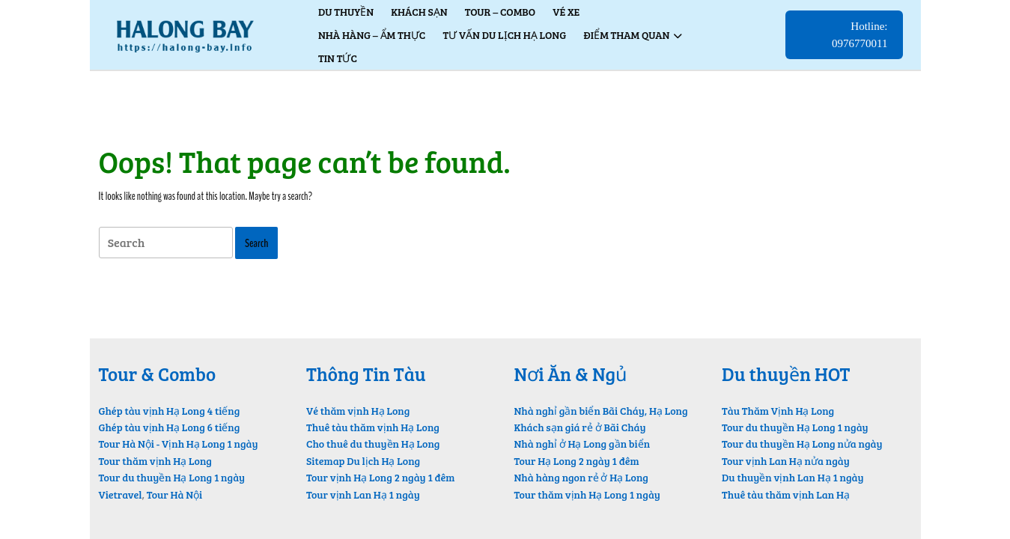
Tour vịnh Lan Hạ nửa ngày (786, 461)
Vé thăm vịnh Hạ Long (358, 411)
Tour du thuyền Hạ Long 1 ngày (172, 477)
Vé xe (566, 11)
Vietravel (120, 494)
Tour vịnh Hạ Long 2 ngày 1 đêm (380, 477)
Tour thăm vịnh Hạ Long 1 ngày (587, 494)
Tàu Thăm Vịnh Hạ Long (778, 411)
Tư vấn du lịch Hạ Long (504, 35)
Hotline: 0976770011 (867, 39)
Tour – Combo (500, 11)
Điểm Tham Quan (626, 35)
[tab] (166, 243)
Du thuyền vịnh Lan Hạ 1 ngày (793, 477)
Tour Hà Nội (175, 494)
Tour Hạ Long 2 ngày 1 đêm (576, 461)
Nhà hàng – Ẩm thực (371, 35)
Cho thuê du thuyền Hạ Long (372, 443)
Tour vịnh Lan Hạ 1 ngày (363, 494)
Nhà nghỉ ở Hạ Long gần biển (582, 443)
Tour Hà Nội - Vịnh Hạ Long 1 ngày (178, 443)
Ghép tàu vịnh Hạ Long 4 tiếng (169, 411)
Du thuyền (346, 11)
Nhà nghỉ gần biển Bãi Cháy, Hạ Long (601, 411)
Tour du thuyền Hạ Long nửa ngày (802, 443)
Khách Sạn (419, 11)
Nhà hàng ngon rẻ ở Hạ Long (581, 477)
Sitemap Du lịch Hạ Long (363, 461)
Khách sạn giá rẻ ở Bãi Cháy (580, 427)
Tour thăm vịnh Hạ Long (155, 461)
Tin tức (337, 58)
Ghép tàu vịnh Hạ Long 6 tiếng (169, 427)
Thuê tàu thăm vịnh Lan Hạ (786, 494)
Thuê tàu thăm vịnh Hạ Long (372, 427)
